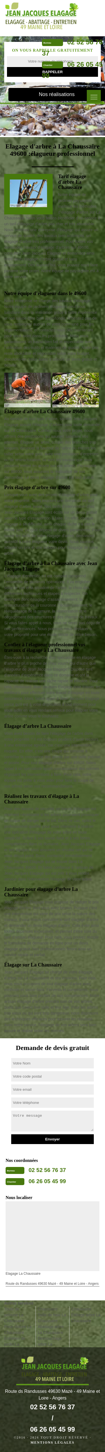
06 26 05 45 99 (47, 1181)
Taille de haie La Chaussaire (52, 1318)
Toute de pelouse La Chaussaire (14, 1315)
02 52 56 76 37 (47, 1170)
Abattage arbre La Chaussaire (51, 1329)
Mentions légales (52, 1442)
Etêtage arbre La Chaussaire (85, 1318)
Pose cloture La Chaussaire (17, 1329)
